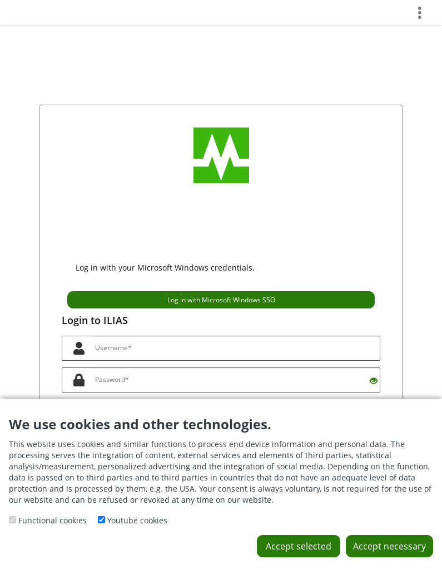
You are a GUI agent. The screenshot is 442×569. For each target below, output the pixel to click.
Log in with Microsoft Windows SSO (221, 300)
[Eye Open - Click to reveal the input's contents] (374, 381)
